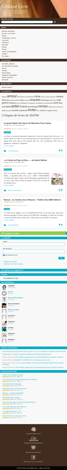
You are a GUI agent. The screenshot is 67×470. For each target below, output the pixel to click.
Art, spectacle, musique (10, 66)
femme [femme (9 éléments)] (52, 100)
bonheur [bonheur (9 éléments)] (22, 97)
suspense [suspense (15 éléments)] (23, 110)
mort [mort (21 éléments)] (55, 102)
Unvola (10, 292)
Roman (4, 49)
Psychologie (6, 73)
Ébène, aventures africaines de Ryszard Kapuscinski (32, 354)
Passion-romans (13, 310)
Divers (4, 68)
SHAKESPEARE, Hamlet (11, 398)
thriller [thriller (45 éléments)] (32, 110)
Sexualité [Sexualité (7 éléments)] (8, 110)
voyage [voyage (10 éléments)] (49, 110)
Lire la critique (9, 146)
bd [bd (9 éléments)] (18, 97)
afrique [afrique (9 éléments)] (4, 97)
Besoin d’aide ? (7, 87)
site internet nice (32, 468)
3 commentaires (13, 151)
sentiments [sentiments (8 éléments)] (59, 107)
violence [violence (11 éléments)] (43, 110)
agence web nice (44, 468)
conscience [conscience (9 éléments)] (29, 97)
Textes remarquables (9, 51)
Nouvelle (5, 45)
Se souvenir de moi (10, 255)
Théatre (4, 54)
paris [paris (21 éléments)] (8, 106)
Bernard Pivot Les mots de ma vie (14, 416)
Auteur (5, 241)
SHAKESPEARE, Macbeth (11, 384)
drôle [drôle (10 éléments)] (17, 100)
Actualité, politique (8, 64)
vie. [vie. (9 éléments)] (38, 110)
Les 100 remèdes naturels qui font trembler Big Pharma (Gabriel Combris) (37, 357)
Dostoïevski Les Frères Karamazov (14, 388)
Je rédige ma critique (10, 233)
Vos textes (7, 169)
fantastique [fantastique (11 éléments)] (45, 100)
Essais (4, 36)
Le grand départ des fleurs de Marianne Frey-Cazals (27, 123)
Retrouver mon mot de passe (13, 264)
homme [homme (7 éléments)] (18, 103)
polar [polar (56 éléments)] (15, 106)
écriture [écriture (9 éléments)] (55, 110)
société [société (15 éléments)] (15, 110)
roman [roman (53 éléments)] (43, 106)
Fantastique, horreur (9, 38)
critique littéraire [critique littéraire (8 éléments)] (50, 97)
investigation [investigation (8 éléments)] (31, 103)
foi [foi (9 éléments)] (56, 100)
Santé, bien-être (7, 77)
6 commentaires (13, 225)
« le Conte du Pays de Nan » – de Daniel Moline (25, 160)
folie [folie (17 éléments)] (59, 100)
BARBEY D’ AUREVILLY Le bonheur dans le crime (32, 360)
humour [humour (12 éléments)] (24, 103)
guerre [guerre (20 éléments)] (5, 102)
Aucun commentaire (15, 190)
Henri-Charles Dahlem (15, 298)
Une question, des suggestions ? (12, 270)
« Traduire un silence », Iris (11, 411)
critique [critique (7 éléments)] (43, 97)
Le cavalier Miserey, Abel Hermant (14, 407)
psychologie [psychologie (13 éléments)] (33, 107)
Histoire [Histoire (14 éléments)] (12, 103)
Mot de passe (7, 248)
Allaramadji (6, 354)
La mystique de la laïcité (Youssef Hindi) (52, 351)
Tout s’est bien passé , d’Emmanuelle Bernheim (18, 402)
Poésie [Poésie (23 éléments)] (23, 106)
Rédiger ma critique (10, 261)
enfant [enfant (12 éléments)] (21, 100)
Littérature (5, 42)
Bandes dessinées (8, 31)
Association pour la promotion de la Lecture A (18, 351)
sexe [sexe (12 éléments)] (4, 110)
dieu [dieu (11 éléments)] (8, 100)
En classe (5, 56)
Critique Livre (15, 6)
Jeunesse (5, 40)
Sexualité (5, 80)
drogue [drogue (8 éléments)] (12, 100)
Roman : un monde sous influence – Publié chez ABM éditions (32, 200)
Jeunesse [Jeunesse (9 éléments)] (39, 103)
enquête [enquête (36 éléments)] (35, 99)
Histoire (4, 70)
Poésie (4, 47)
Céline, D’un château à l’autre (12, 375)
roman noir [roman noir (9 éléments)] (52, 107)
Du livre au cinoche (8, 33)
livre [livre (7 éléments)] (44, 103)
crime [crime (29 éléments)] (37, 96)
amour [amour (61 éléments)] (12, 96)
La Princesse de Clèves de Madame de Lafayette (19, 379)
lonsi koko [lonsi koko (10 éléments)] (49, 103)
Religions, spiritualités (9, 75)
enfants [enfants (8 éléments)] (27, 100)
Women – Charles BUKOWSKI (13, 393)
